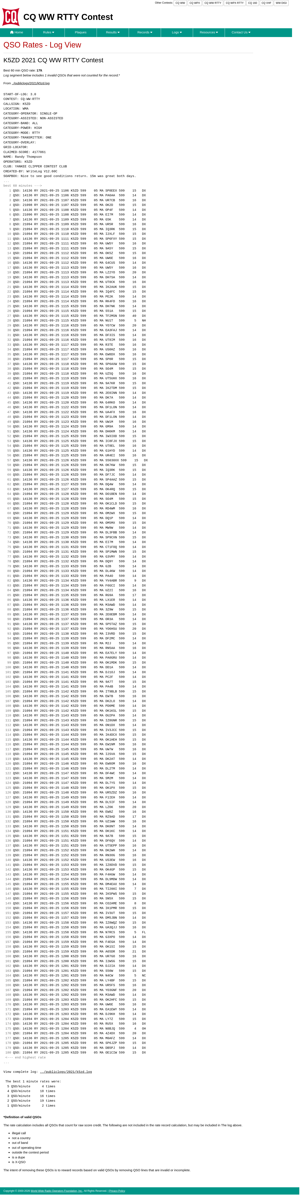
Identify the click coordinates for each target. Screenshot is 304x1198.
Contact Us (241, 32)
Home (16, 32)
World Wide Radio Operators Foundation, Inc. (57, 1190)
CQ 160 (252, 2)
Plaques (80, 32)
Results (113, 32)
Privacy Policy (117, 1190)
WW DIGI (281, 2)
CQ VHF (266, 2)
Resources (209, 32)
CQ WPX (195, 2)
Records (144, 32)
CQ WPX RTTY (234, 2)
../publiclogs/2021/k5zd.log (31, 83)
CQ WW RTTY (213, 2)
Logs (177, 32)
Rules (48, 32)
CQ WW (180, 2)
